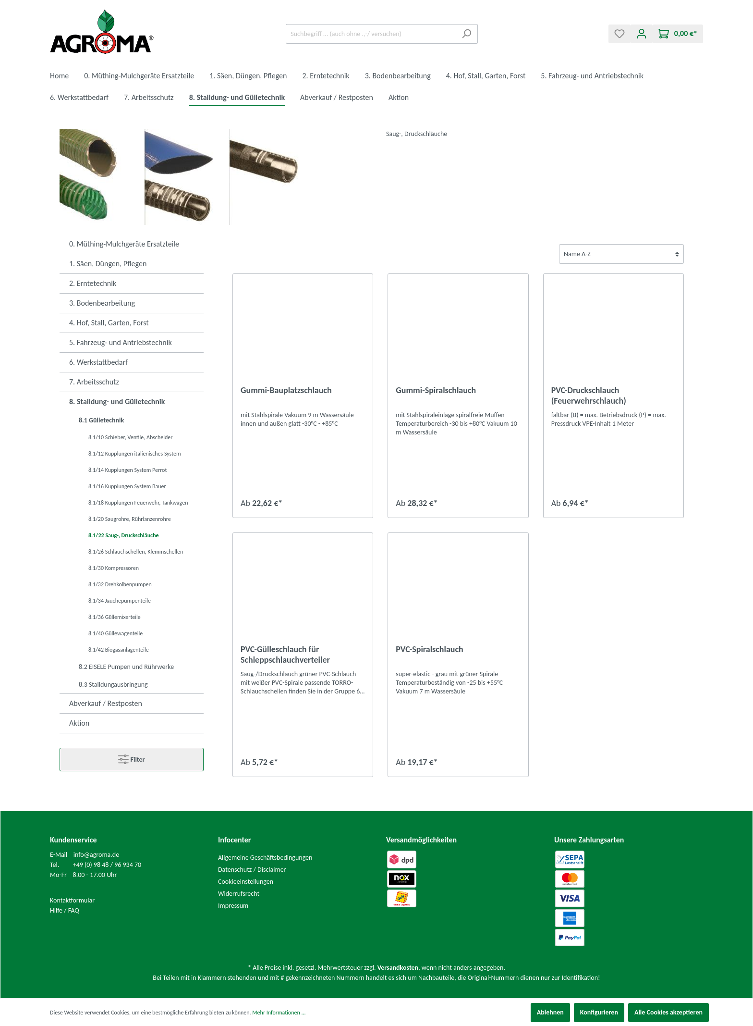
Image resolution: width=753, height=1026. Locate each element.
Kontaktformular (72, 900)
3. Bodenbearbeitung (102, 303)
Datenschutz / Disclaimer (252, 869)
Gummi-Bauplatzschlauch (286, 390)
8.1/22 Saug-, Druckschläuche (123, 535)
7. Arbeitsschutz (94, 381)
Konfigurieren (599, 1012)
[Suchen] (466, 34)
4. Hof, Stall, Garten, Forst (109, 322)
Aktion (79, 723)
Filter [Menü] (131, 757)
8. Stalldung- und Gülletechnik (117, 401)
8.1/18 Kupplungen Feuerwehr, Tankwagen (138, 502)
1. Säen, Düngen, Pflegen (107, 263)
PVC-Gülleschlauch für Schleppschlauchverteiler (285, 654)
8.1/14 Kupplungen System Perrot (127, 470)
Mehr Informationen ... (278, 1012)
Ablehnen (550, 1012)
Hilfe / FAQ (64, 910)
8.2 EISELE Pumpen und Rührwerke (126, 667)
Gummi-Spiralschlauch (436, 390)
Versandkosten (397, 968)
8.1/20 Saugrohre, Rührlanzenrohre (129, 519)
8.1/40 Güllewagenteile (115, 633)
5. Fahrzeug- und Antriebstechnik (120, 342)
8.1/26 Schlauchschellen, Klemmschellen (135, 551)
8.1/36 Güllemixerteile (114, 617)
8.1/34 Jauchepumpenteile (119, 600)
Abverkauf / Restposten (105, 703)
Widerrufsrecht (238, 894)
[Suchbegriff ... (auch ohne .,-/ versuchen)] (371, 34)
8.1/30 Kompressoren (113, 568)
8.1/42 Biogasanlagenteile (118, 649)
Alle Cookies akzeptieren (668, 1012)
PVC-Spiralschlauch (429, 649)
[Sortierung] (621, 254)
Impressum (233, 906)
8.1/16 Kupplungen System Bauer (127, 486)
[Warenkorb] (678, 34)
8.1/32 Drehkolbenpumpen (120, 584)
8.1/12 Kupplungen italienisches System (134, 453)
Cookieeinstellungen (245, 882)
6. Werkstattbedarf (98, 362)
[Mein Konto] (642, 34)
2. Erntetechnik (92, 283)
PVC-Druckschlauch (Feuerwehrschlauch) (588, 395)
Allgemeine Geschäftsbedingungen (265, 857)
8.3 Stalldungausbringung (113, 684)
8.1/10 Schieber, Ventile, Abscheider (130, 437)
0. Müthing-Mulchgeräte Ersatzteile (124, 243)
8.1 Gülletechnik (101, 420)
